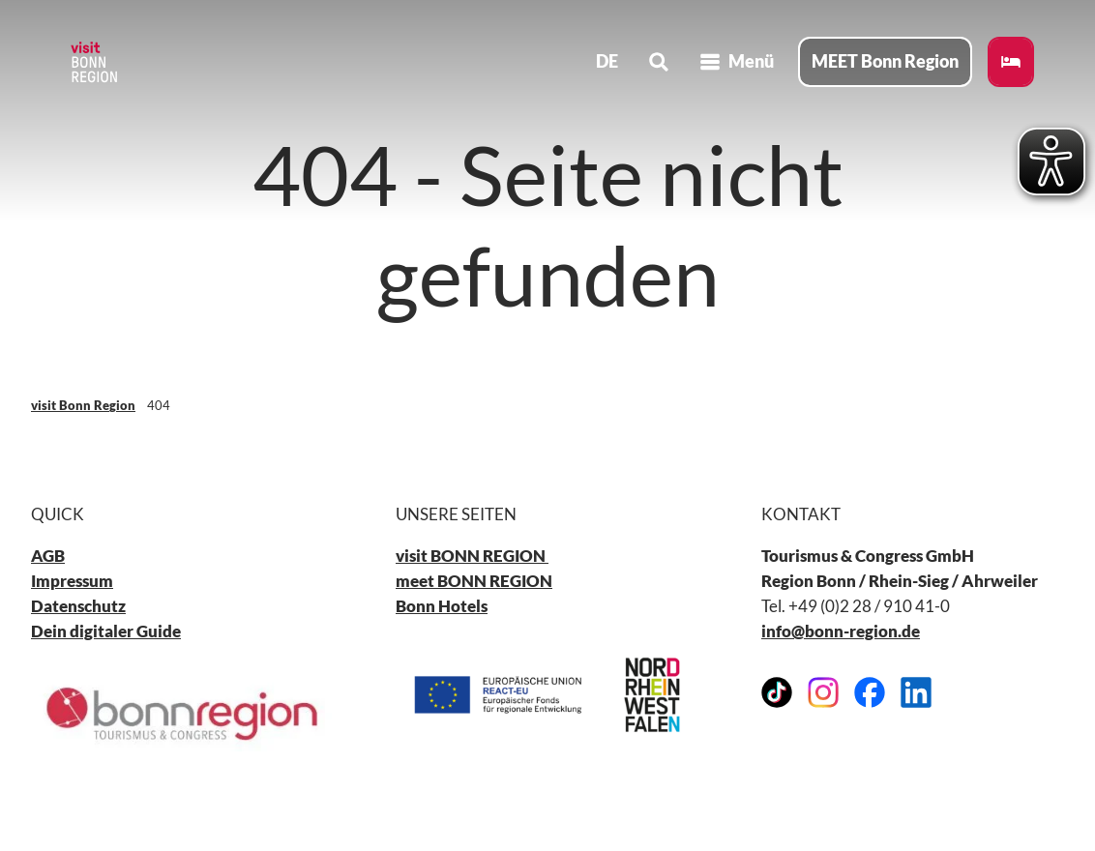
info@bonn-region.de (840, 632)
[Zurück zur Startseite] (93, 62)
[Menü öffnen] (737, 62)
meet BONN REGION (474, 582)
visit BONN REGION (472, 556)
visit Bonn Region (83, 405)
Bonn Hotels (442, 607)
